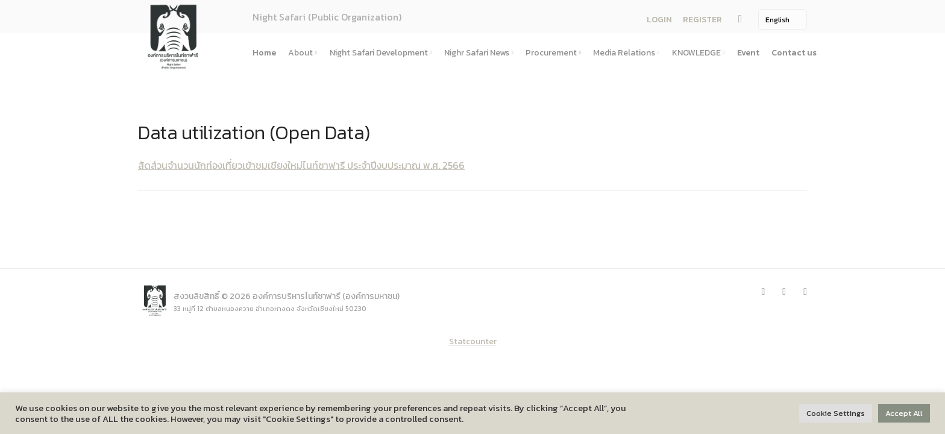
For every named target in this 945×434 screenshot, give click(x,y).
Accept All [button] (904, 413)
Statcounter (473, 341)
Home (264, 52)
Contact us (794, 52)
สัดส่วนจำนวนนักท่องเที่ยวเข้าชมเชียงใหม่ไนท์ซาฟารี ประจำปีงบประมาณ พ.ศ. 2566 (301, 165)
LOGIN (659, 19)
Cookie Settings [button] (835, 413)
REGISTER (702, 19)
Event (748, 52)
